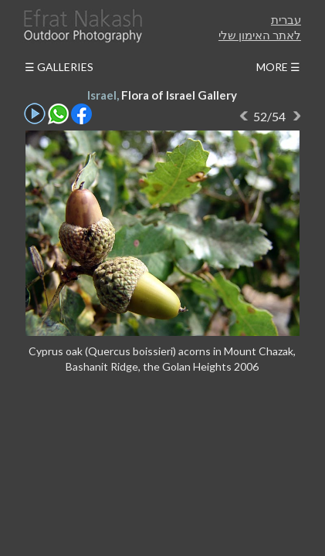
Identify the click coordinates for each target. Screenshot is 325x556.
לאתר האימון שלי (259, 35)
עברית (286, 19)
